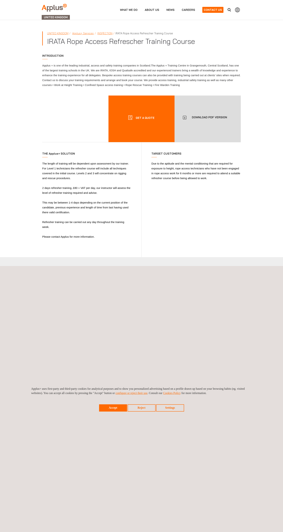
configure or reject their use (131, 393)
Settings (170, 407)
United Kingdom (57, 33)
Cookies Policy (172, 393)
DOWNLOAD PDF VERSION (209, 117)
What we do (129, 10)
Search (229, 10)
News (170, 10)
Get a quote (144, 118)
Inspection (104, 33)
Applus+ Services (83, 33)
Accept (113, 407)
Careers (188, 10)
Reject (141, 407)
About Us (152, 10)
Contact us (213, 10)
